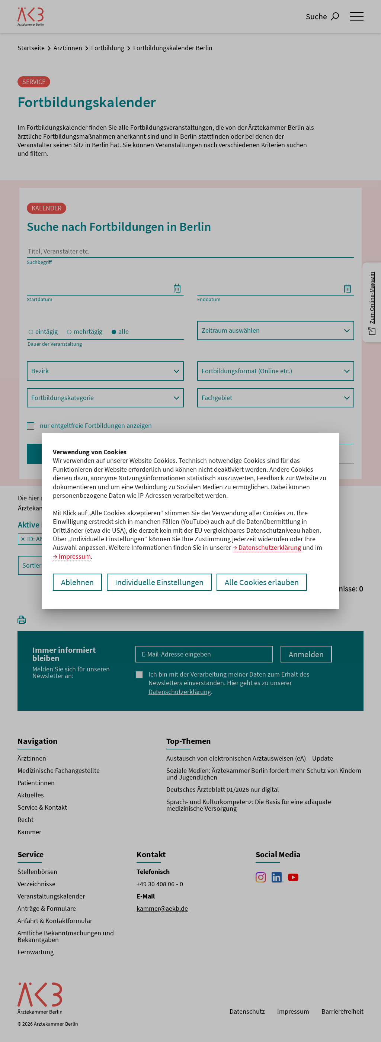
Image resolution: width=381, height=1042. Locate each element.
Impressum (75, 556)
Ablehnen (77, 582)
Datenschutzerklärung (269, 547)
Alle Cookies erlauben (262, 582)
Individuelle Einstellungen (159, 582)
